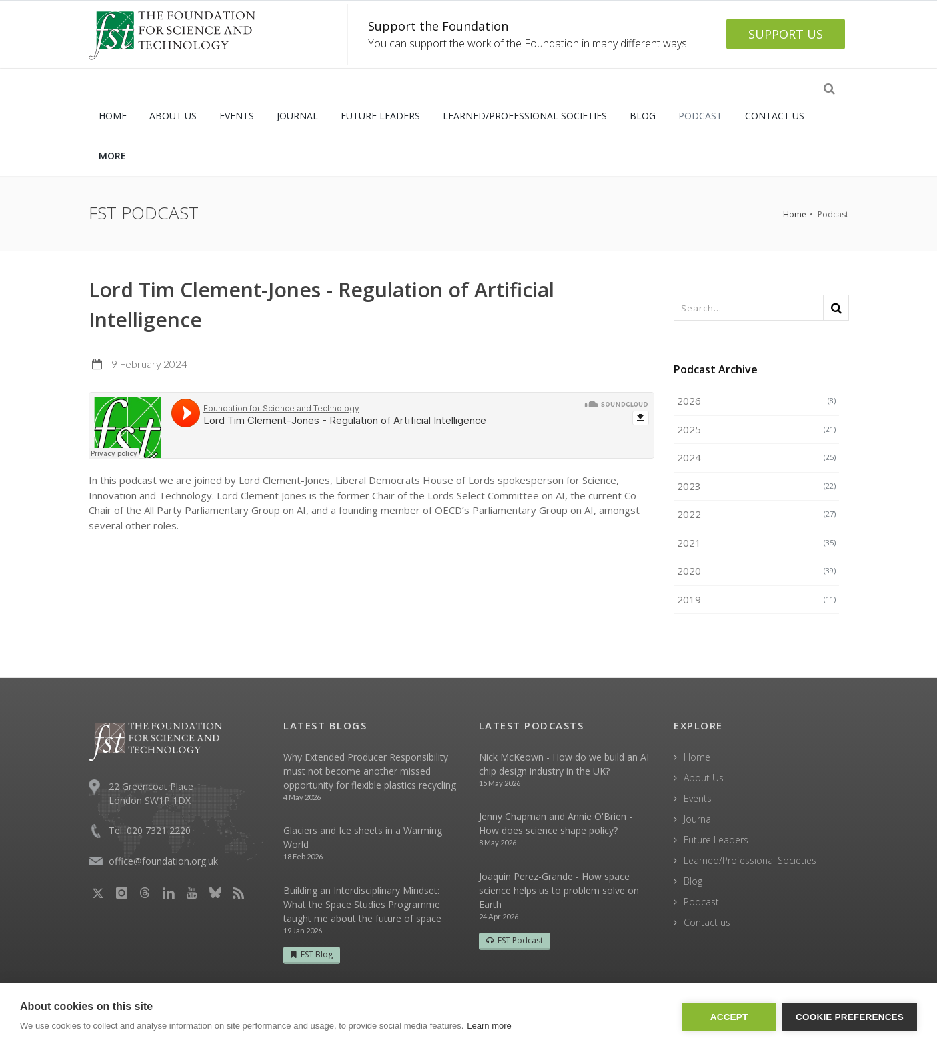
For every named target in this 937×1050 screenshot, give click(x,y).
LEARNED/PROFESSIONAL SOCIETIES (525, 115)
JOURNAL (297, 115)
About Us (704, 777)
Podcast (701, 901)
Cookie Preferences (850, 1017)
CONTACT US (774, 115)
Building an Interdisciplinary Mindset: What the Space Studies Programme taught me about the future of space (362, 904)
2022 (756, 514)
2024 (756, 457)
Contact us (707, 922)
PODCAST (700, 115)
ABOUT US (173, 115)
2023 (756, 486)
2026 (756, 400)
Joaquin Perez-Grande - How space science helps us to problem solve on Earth (559, 890)
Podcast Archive (716, 369)
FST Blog (312, 954)
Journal (698, 819)
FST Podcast (514, 940)
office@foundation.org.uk (163, 861)
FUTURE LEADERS (380, 115)
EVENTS (236, 115)
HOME (113, 115)
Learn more (489, 1026)
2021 (756, 542)
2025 (756, 429)
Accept (729, 1017)
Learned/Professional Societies (750, 860)
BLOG (643, 115)
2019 (756, 599)
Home (794, 214)
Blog (693, 881)
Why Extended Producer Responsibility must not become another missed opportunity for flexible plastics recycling (369, 771)
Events (698, 798)
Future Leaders (716, 839)
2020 (756, 570)
